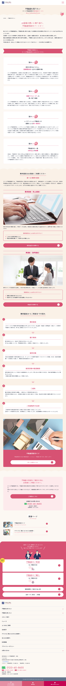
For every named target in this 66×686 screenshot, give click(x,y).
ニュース (4, 621)
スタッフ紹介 (5, 617)
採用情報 (4, 642)
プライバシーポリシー (8, 646)
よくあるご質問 (6, 625)
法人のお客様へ (6, 638)
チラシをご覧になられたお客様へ (11, 634)
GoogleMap (5, 661)
